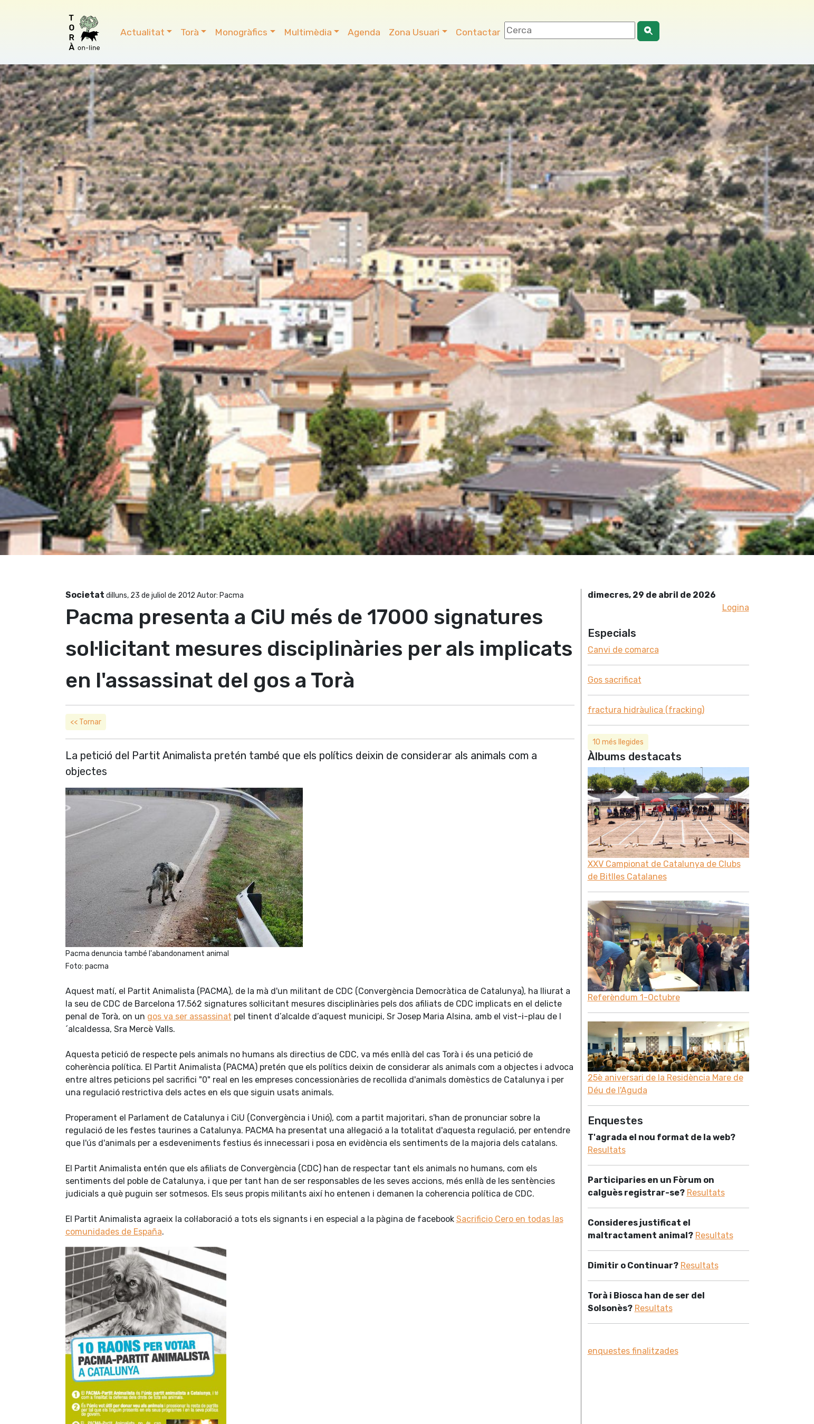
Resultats (607, 1150)
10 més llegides (618, 742)
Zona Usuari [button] (414, 32)
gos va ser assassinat (189, 1016)
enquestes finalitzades (633, 1351)
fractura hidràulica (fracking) (646, 710)
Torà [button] (189, 32)
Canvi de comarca (623, 650)
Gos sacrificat (614, 680)
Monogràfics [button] (241, 32)
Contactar (478, 32)
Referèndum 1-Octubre (634, 997)
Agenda (364, 32)
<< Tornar (85, 722)
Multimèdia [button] (308, 32)
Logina (735, 608)
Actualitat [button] (142, 32)
